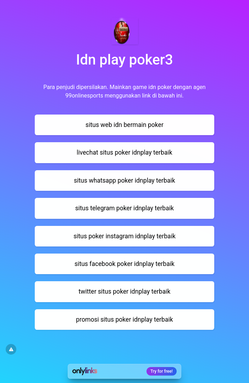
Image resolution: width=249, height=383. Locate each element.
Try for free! (161, 371)
